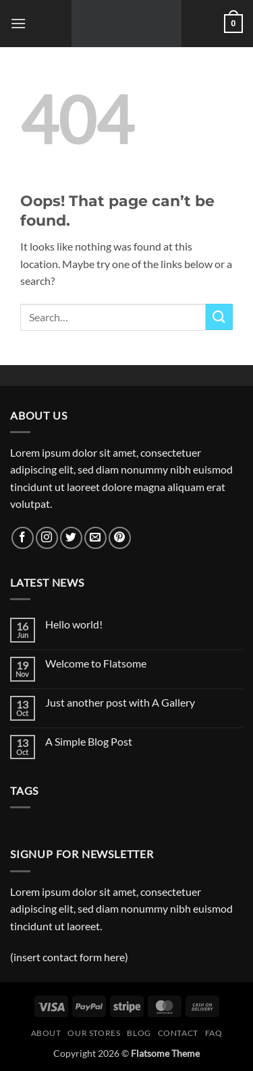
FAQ (214, 1033)
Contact (178, 1033)
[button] (18, 23)
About (46, 1033)
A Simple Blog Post (88, 741)
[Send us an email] (95, 538)
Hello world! (74, 624)
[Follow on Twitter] (71, 538)
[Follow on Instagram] (47, 538)
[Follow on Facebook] (22, 538)
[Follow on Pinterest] (120, 538)
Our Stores (93, 1033)
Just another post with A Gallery (120, 702)
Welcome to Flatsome (95, 663)
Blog (138, 1033)
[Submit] (219, 317)
